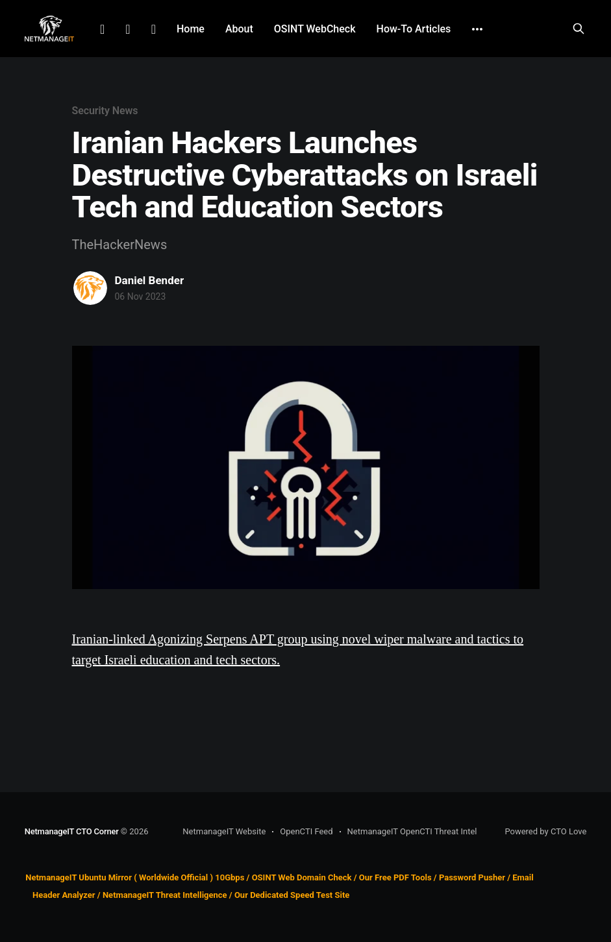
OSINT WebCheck (315, 29)
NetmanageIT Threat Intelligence (165, 895)
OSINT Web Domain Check (302, 877)
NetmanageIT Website (224, 831)
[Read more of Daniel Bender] (90, 288)
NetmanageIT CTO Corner (72, 831)
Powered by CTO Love (545, 831)
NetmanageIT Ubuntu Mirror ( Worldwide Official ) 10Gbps (134, 877)
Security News (105, 110)
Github (153, 29)
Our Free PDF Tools (395, 877)
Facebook (127, 29)
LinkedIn (102, 29)
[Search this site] (578, 28)
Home (191, 29)
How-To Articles (414, 29)
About (239, 29)
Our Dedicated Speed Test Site (291, 895)
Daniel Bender (149, 280)
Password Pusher (472, 877)
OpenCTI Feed (306, 831)
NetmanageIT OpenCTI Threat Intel (412, 831)
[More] (477, 29)
